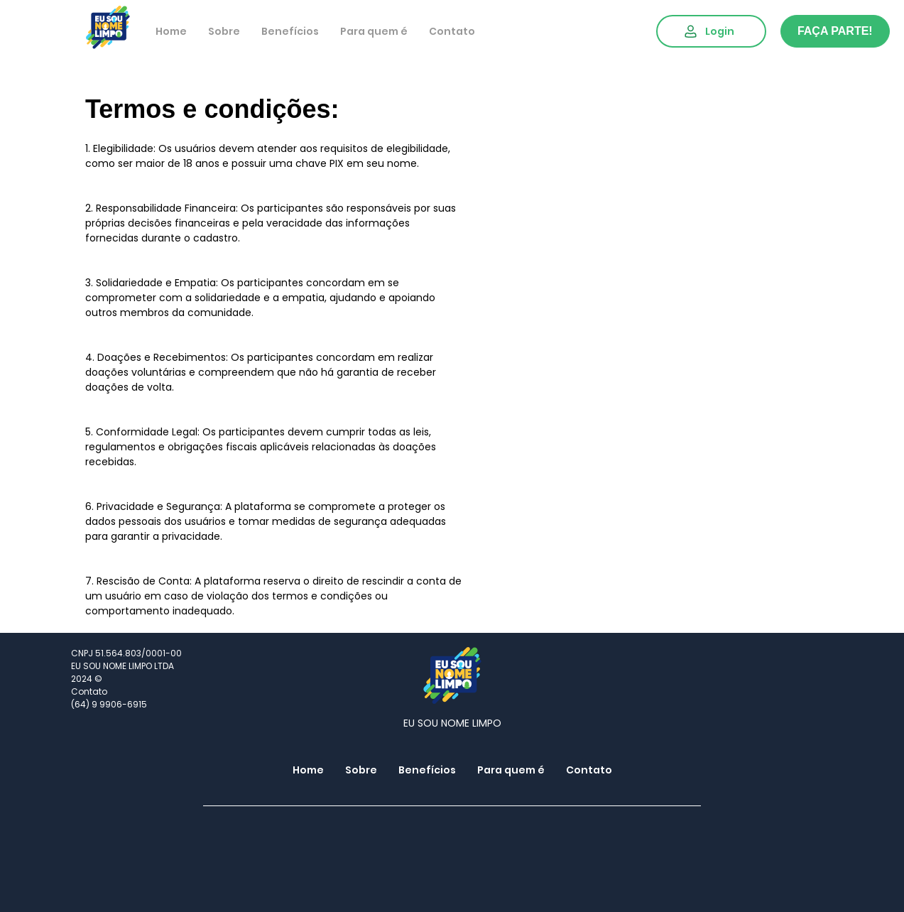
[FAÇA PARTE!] (835, 31)
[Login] (711, 31)
